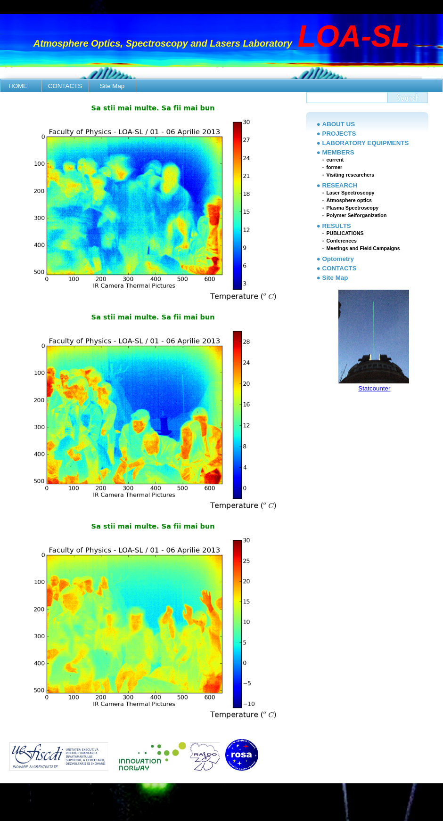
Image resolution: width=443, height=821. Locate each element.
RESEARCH (340, 185)
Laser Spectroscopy (350, 192)
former (334, 167)
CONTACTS (65, 85)
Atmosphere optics (349, 200)
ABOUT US (338, 124)
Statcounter (374, 388)
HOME (17, 85)
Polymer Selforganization (356, 215)
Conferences (341, 241)
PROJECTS (339, 133)
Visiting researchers (350, 175)
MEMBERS (338, 152)
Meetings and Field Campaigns (363, 248)
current (335, 160)
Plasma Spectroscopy (352, 208)
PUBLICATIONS (344, 233)
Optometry (338, 258)
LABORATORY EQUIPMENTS (365, 142)
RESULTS (336, 225)
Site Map (112, 85)
